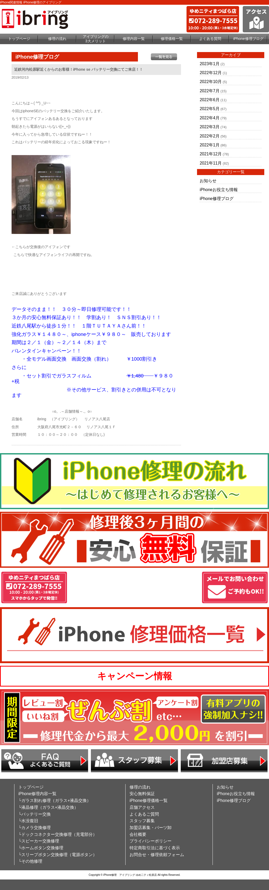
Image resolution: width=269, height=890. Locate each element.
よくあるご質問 (144, 814)
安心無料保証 (142, 793)
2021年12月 (211, 154)
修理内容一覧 (134, 39)
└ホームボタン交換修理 (40, 848)
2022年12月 (211, 72)
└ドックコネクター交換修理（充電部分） (57, 834)
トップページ (19, 39)
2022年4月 (209, 118)
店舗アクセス (142, 807)
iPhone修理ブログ (248, 39)
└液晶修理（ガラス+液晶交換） (48, 807)
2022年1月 (209, 145)
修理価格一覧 (172, 39)
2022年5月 (209, 108)
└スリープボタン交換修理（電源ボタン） (57, 854)
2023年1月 (209, 64)
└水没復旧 (28, 821)
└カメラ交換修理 (34, 827)
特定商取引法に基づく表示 (155, 848)
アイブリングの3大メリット (95, 38)
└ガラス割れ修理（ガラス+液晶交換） (54, 800)
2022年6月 (209, 100)
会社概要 (138, 834)
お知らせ (208, 180)
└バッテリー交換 (34, 814)
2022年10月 (211, 81)
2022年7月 (209, 91)
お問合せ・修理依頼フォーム (157, 854)
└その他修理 (30, 861)
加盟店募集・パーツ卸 (151, 827)
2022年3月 (209, 127)
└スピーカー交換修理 (38, 841)
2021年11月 (211, 163)
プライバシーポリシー (151, 841)
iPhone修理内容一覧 (37, 793)
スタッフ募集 (142, 821)
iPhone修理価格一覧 (149, 800)
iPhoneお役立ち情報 (219, 189)
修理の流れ (57, 39)
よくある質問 (210, 39)
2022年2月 (209, 136)
